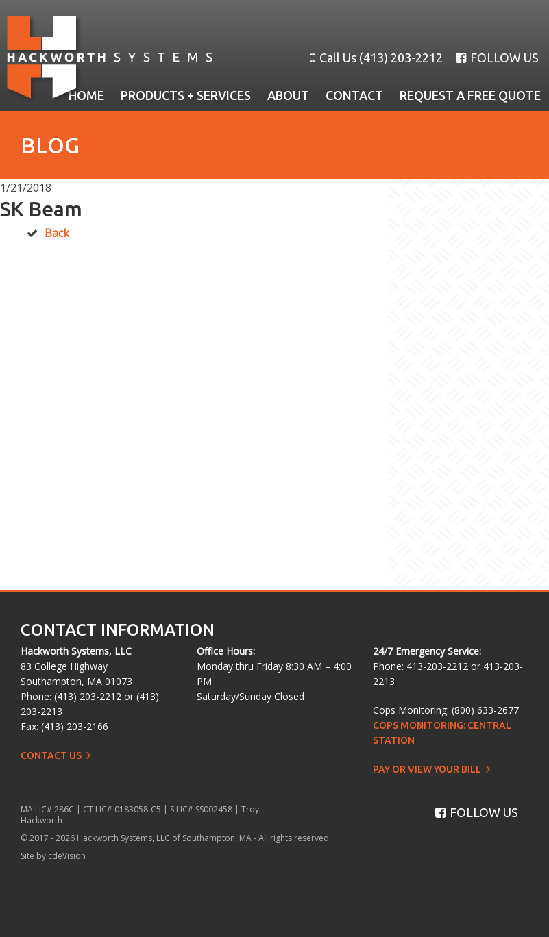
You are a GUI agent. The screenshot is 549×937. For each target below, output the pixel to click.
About (288, 95)
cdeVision (67, 856)
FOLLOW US (497, 57)
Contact (354, 95)
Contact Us (51, 755)
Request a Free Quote (470, 95)
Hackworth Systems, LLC (109, 59)
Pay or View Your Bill (427, 769)
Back (57, 232)
